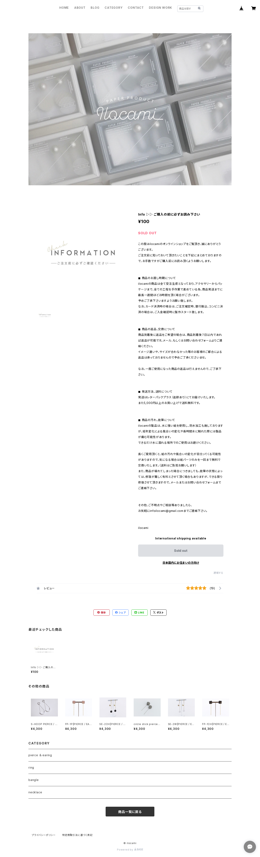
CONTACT (136, 7)
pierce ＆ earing (40, 755)
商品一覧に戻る (130, 812)
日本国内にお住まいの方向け (180, 562)
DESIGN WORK (160, 7)
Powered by (130, 849)
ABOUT (80, 7)
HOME (64, 7)
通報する (218, 572)
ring (31, 767)
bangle (33, 780)
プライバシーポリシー (44, 835)
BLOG (95, 7)
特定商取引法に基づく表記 (77, 835)
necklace (35, 792)
